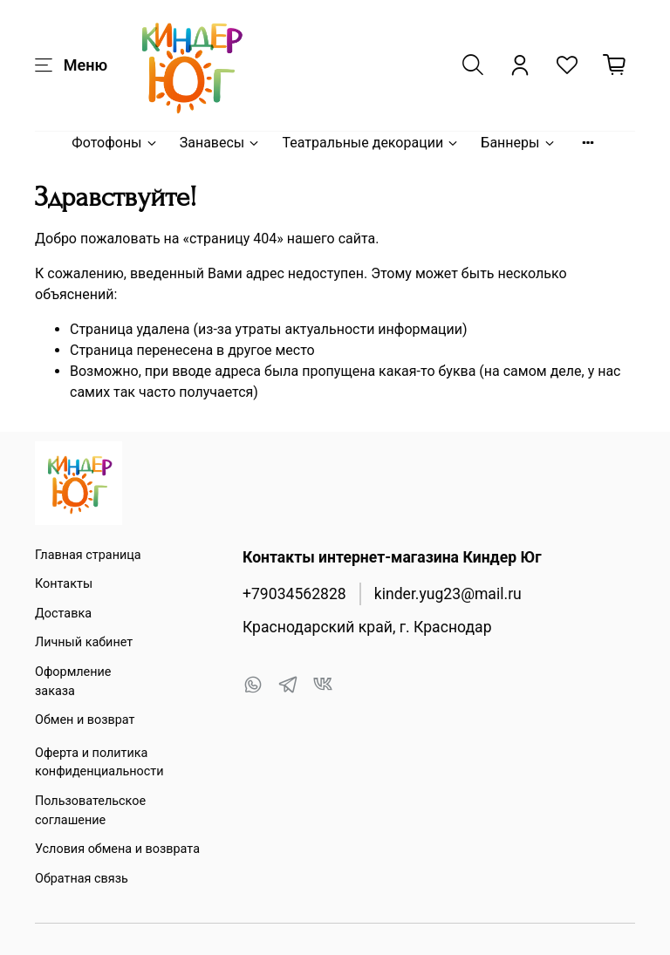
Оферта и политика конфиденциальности (99, 763)
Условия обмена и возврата (117, 849)
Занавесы (221, 142)
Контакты (63, 583)
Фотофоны (115, 142)
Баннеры (518, 142)
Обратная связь (81, 878)
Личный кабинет (84, 642)
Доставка (63, 613)
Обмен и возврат (84, 720)
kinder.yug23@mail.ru (448, 594)
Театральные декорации (371, 142)
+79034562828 (294, 594)
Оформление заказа (73, 682)
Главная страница (88, 555)
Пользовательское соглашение (90, 811)
